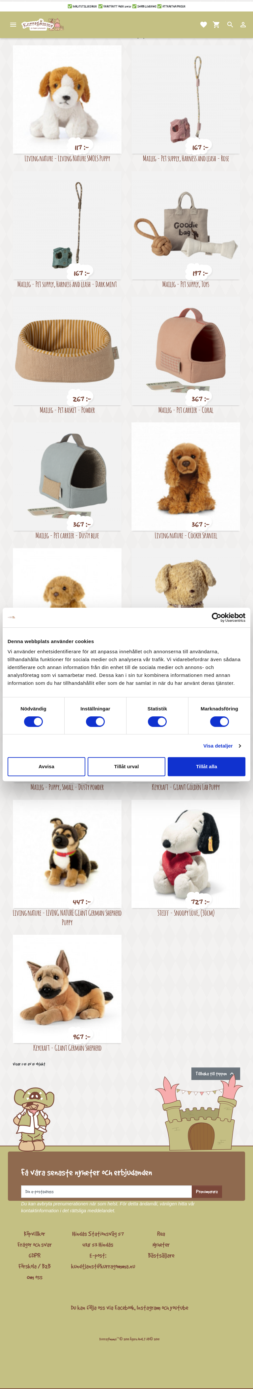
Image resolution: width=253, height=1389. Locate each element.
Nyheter (161, 1244)
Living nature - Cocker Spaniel (186, 535)
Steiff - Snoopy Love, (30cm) (185, 912)
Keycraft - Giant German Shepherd (67, 1047)
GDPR (35, 1255)
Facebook (124, 1307)
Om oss (34, 1277)
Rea (161, 1233)
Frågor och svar (34, 1244)
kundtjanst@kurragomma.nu (103, 1266)
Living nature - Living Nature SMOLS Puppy (67, 158)
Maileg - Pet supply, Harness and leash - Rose (186, 158)
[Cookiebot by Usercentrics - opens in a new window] (216, 617)
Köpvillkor (34, 1233)
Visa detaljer (218, 746)
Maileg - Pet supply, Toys (185, 284)
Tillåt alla (206, 766)
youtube (179, 1307)
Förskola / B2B (34, 1266)
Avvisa (46, 766)
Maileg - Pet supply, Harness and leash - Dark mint (67, 284)
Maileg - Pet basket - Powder (67, 409)
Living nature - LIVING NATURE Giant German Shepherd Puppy (67, 917)
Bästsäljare (161, 1255)
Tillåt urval (126, 766)
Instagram (148, 1307)
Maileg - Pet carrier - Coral (185, 409)
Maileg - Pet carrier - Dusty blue (67, 535)
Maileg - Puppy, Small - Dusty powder (67, 786)
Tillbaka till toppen (216, 1074)
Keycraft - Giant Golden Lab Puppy (186, 786)
